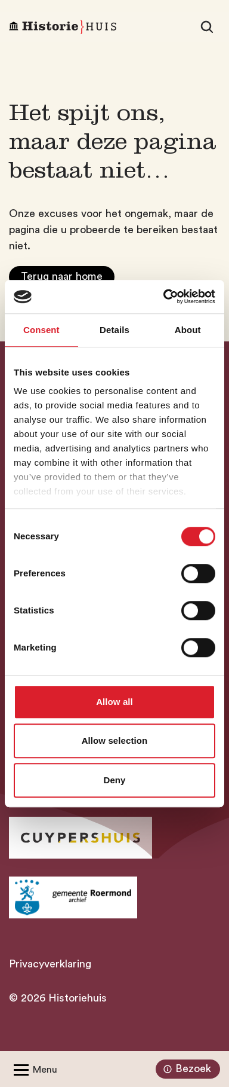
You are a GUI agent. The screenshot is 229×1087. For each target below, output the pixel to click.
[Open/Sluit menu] (33, 1069)
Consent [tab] (41, 330)
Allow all (114, 702)
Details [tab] (114, 330)
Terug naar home (62, 276)
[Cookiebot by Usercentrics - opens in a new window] (164, 296)
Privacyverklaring (50, 963)
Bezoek (185, 1069)
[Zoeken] (207, 27)
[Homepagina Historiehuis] (62, 27)
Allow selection (115, 740)
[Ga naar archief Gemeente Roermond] (73, 897)
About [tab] (188, 330)
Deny (114, 780)
